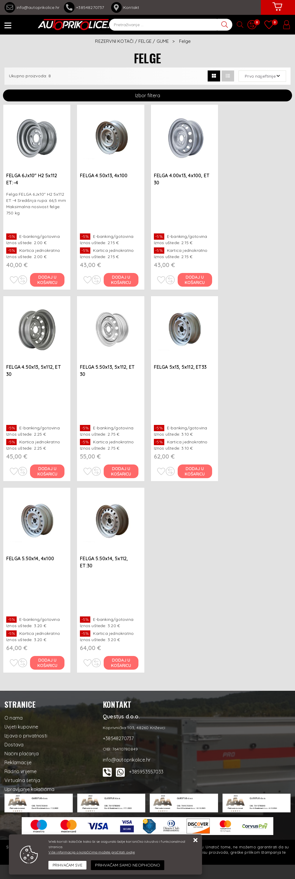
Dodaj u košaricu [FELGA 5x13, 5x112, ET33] (195, 471)
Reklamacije (17, 762)
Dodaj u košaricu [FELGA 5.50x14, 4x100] (47, 662)
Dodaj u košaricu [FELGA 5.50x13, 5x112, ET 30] (121, 471)
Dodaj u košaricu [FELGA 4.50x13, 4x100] (121, 279)
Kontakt (125, 7)
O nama (13, 718)
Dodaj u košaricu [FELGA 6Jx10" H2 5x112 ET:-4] (47, 279)
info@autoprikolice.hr (31, 7)
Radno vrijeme (20, 771)
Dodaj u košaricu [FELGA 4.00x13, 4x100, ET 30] (195, 279)
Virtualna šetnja (22, 780)
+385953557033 (146, 772)
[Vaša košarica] (277, 11)
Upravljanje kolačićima (29, 789)
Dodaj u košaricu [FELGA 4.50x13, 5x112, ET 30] (47, 471)
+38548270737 (85, 7)
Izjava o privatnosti (25, 736)
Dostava (13, 745)
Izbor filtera (147, 95)
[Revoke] (127, 865)
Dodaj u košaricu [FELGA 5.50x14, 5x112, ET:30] (121, 662)
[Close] (67, 865)
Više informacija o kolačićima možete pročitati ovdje (91, 852)
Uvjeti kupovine (21, 727)
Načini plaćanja (21, 753)
